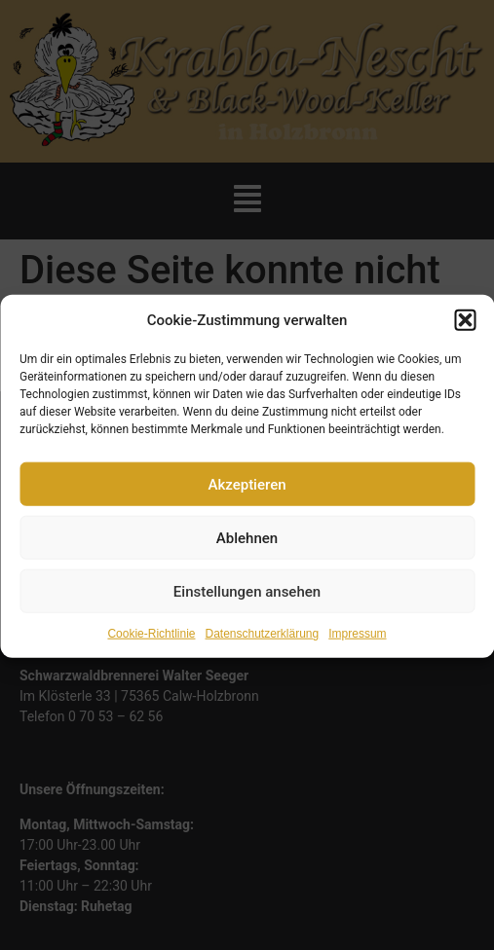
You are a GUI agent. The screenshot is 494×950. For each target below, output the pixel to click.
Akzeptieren (246, 493)
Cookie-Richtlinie (151, 643)
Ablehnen (247, 547)
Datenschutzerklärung (262, 643)
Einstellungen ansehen (247, 600)
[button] (465, 330)
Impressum (357, 643)
